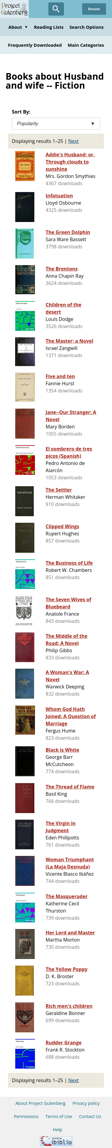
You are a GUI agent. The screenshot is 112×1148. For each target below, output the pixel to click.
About (18, 27)
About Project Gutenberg (40, 1103)
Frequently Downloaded (35, 45)
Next (73, 141)
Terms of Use (58, 1116)
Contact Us (90, 1116)
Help (57, 1129)
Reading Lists (49, 27)
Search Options (87, 27)
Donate (94, 9)
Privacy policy (86, 1103)
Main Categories (86, 45)
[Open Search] (56, 9)
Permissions (26, 1116)
